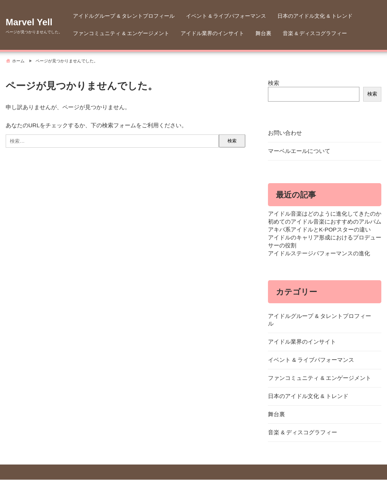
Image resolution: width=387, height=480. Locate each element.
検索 (273, 83)
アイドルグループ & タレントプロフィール (124, 16)
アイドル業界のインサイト (212, 33)
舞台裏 (263, 33)
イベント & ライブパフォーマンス (226, 16)
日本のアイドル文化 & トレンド (315, 16)
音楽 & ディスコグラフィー (315, 33)
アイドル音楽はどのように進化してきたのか (324, 214)
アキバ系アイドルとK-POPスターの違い (319, 230)
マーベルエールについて (299, 151)
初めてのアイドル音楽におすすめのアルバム (324, 222)
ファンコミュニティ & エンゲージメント (121, 33)
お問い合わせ (285, 133)
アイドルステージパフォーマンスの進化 (319, 253)
